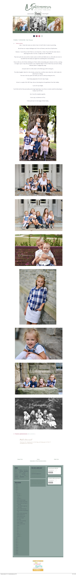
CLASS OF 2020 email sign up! (54, 478)
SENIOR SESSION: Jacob (21, 516)
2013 (17, 541)
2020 (17, 486)
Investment (43, 32)
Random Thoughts (20, 522)
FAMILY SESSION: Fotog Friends (22, 501)
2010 (17, 545)
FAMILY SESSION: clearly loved (22, 513)
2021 (17, 484)
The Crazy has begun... (20, 517)
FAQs (49, 32)
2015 (17, 538)
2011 (17, 544)
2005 (17, 552)
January (18, 536)
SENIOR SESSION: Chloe (21, 524)
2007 (17, 549)
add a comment (31, 433)
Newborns (16, 474)
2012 (17, 542)
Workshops (17, 478)
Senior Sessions (19, 477)
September (19, 498)
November (19, 495)
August (18, 525)
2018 (17, 489)
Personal (23, 474)
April (18, 531)
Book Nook (25, 469)
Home (38, 459)
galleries (36, 32)
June (18, 528)
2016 (17, 492)
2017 (17, 490)
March (18, 533)
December (18, 494)
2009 (17, 547)
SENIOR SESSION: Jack (21, 514)
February (18, 534)
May (18, 530)
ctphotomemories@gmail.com (36, 473)
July (18, 527)
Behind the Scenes (18, 469)
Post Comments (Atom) (41, 461)
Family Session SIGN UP (53, 468)
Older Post (56, 459)
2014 (17, 539)
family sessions (19, 43)
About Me (29, 32)
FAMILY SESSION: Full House (23, 40)
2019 (17, 487)
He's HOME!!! (19, 519)
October (18, 497)
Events (16, 471)
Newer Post (20, 459)
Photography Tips (18, 475)
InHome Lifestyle (22, 472)
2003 (17, 553)
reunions (25, 475)
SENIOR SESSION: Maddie (21, 500)
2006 (17, 550)
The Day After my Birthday (21, 520)
